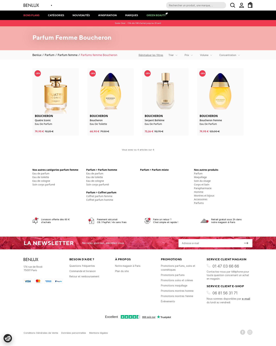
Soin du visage (202, 180)
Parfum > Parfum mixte (154, 169)
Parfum (50, 55)
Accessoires (200, 199)
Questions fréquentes (82, 265)
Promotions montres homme (177, 290)
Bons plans (31, 15)
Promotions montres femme (177, 296)
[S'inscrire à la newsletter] (246, 243)
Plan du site (122, 271)
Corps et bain (201, 184)
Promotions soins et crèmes (177, 280)
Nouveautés (81, 15)
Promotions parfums (173, 274)
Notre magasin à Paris (127, 265)
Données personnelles (73, 332)
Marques (131, 15)
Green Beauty (156, 15)
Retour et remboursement (84, 276)
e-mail (246, 298)
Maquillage (200, 177)
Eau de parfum (40, 173)
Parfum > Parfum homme (101, 169)
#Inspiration (107, 15)
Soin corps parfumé (43, 184)
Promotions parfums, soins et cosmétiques (178, 267)
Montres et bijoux (204, 195)
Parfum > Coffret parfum (101, 192)
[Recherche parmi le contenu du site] (196, 5)
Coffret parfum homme (99, 199)
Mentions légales (98, 332)
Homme (198, 192)
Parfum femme (67, 55)
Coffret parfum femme (99, 196)
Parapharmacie (203, 188)
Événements (168, 301)
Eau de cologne (41, 180)
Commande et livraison (82, 271)
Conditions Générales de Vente (41, 332)
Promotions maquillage (174, 285)
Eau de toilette (40, 177)
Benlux (37, 55)
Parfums (199, 203)
